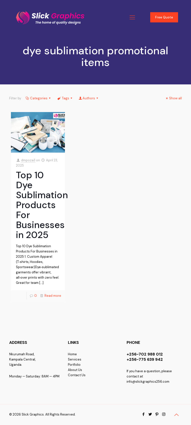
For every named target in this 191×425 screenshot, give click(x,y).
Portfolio (74, 365)
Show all (173, 98)
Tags (64, 98)
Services (74, 359)
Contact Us (77, 375)
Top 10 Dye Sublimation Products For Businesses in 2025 (42, 205)
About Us (75, 370)
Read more (53, 296)
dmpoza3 (28, 160)
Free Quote (164, 17)
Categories (38, 98)
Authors (88, 98)
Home (72, 354)
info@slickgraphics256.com (148, 381)
